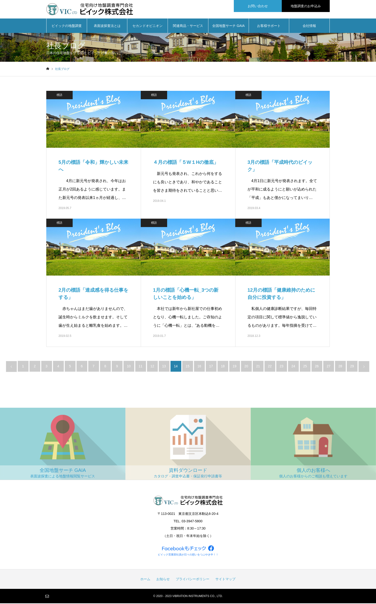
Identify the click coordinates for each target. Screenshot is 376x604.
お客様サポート (269, 26)
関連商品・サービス (188, 26)
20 (246, 367)
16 (199, 367)
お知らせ (163, 580)
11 (140, 367)
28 (340, 367)
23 (281, 367)
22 (270, 367)
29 (352, 367)
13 (164, 367)
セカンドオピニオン (147, 26)
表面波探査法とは (107, 26)
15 (187, 367)
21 (258, 367)
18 (223, 367)
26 (317, 367)
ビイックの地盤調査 (67, 26)
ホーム (145, 580)
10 (129, 367)
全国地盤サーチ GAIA (228, 26)
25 (305, 367)
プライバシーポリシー (192, 580)
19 (234, 367)
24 (293, 367)
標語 (59, 95)
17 (211, 367)
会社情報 (309, 26)
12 (152, 367)
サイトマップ (225, 580)
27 (328, 367)
